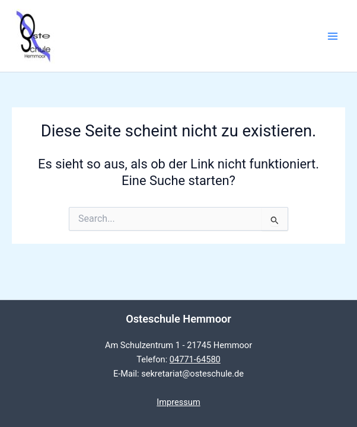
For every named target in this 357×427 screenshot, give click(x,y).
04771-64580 (195, 359)
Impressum (178, 402)
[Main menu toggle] (332, 36)
